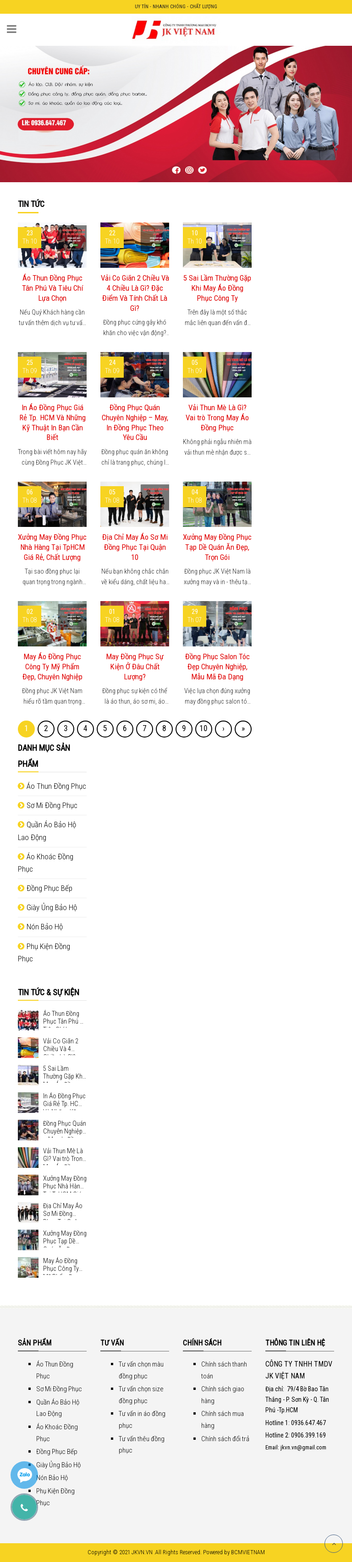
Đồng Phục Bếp (45, 888)
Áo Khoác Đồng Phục (45, 862)
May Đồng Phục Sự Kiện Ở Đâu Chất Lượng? (135, 666)
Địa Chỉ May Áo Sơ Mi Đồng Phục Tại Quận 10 (135, 547)
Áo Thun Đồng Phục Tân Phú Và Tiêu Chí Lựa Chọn (52, 288)
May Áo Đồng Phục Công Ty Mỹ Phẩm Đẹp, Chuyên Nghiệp (52, 666)
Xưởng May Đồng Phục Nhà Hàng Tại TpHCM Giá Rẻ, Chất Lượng (52, 547)
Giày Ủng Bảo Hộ (47, 907)
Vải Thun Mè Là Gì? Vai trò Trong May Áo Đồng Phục (217, 417)
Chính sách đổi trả (225, 1439)
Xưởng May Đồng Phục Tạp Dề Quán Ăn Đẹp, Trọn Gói (217, 547)
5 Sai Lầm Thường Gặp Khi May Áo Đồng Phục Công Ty (217, 288)
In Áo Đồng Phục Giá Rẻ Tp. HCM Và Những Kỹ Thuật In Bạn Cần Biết (52, 422)
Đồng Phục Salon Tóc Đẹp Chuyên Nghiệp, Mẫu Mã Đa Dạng (217, 666)
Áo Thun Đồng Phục (52, 786)
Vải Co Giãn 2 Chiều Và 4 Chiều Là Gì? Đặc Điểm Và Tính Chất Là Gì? (135, 292)
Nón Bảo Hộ (40, 926)
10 (203, 728)
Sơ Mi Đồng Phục (47, 805)
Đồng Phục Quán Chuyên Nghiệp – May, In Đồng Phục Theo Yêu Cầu (135, 422)
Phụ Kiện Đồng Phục (44, 952)
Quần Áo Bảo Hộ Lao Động (47, 830)
